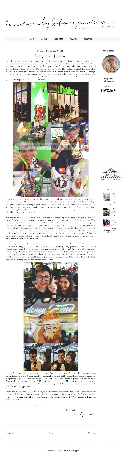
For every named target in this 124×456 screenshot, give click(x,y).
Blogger (76, 451)
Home (51, 433)
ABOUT (44, 39)
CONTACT (88, 39)
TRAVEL (73, 39)
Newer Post (10, 433)
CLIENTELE (58, 39)
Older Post (91, 433)
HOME (31, 39)
